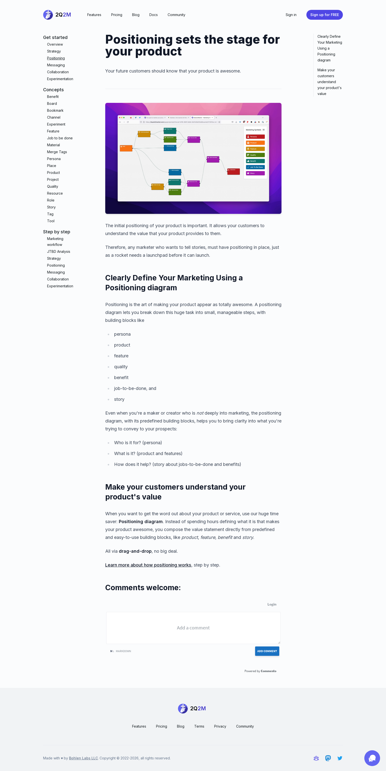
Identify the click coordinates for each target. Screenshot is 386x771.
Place (51, 166)
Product (53, 172)
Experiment (56, 124)
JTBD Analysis (58, 251)
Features (94, 15)
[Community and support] (316, 758)
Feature (53, 131)
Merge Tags (57, 152)
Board (52, 103)
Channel (53, 117)
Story (51, 207)
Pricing (116, 15)
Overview (55, 44)
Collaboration (58, 72)
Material (53, 145)
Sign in (291, 15)
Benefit (53, 96)
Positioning (56, 58)
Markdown (120, 651)
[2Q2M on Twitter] (340, 758)
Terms (199, 726)
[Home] (58, 15)
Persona (54, 159)
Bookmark (55, 110)
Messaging (56, 65)
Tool (50, 221)
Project (53, 179)
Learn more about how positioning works (148, 565)
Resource (55, 193)
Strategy (54, 51)
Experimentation (60, 79)
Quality (52, 186)
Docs (153, 15)
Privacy (220, 726)
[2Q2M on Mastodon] (328, 758)
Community (176, 15)
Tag (50, 214)
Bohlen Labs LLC (83, 758)
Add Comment (267, 651)
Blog (136, 15)
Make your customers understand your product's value (329, 82)
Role (50, 200)
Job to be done (60, 138)
